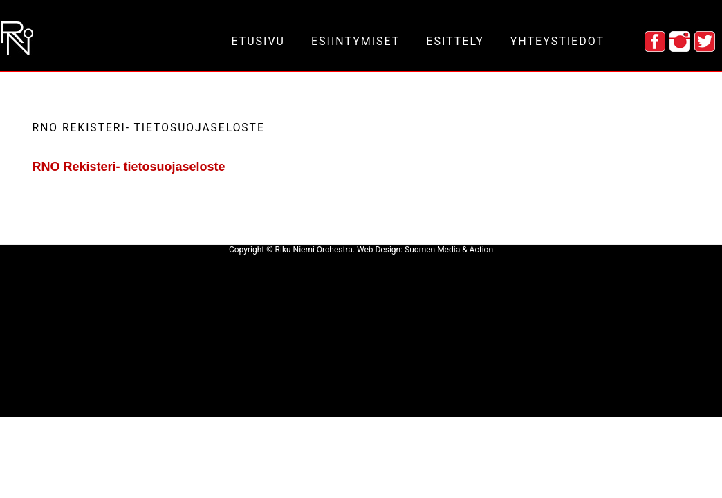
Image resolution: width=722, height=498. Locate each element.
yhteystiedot (557, 41)
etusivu (258, 41)
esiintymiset (355, 41)
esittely (454, 41)
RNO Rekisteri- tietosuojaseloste (129, 167)
